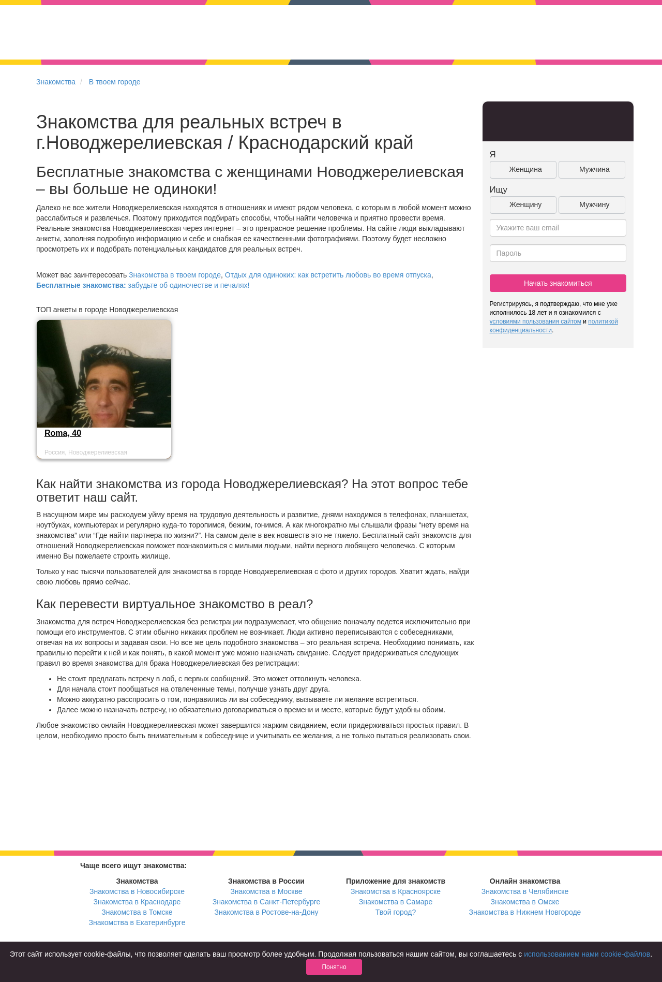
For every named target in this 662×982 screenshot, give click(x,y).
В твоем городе (115, 82)
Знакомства (56, 82)
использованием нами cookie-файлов (587, 954)
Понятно (334, 967)
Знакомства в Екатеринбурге (137, 922)
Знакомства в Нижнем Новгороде (525, 912)
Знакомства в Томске (136, 912)
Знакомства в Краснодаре (137, 902)
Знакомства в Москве (266, 891)
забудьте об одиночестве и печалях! (142, 285)
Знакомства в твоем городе (175, 275)
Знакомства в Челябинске (525, 891)
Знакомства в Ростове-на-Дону (267, 912)
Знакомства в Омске (525, 902)
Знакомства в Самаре (395, 902)
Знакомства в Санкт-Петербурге (267, 902)
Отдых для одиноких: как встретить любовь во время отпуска (328, 275)
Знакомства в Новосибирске (137, 891)
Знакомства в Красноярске (396, 891)
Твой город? (395, 912)
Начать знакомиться (558, 283)
